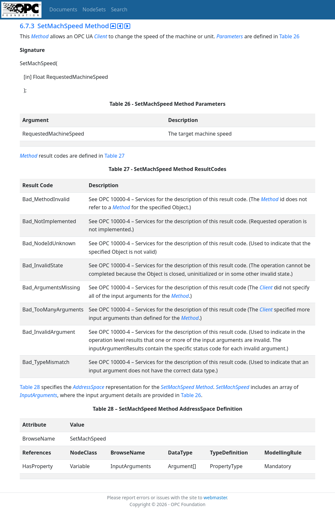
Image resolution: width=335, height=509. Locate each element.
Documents (63, 9)
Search (119, 9)
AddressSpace (88, 387)
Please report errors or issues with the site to (155, 497)
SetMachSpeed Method (187, 387)
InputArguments (38, 395)
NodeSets (94, 9)
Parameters (229, 36)
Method (40, 36)
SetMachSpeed (232, 387)
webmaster (215, 497)
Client (100, 36)
